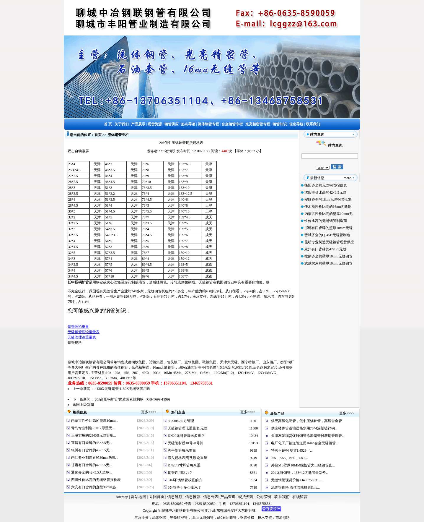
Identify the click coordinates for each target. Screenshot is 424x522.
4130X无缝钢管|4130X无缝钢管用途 (122, 389)
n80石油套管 (188, 367)
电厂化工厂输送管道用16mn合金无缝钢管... (304, 443)
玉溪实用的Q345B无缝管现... (93, 435)
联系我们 (282, 497)
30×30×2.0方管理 (180, 421)
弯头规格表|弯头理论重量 (187, 458)
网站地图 (138, 497)
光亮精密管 (140, 367)
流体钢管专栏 (118, 135)
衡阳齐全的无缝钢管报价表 (325, 185)
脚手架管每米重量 (181, 450)
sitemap (122, 497)
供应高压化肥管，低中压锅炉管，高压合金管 (306, 421)
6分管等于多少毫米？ (184, 487)
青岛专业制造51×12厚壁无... (93, 428)
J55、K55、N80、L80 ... (289, 458)
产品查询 (228, 497)
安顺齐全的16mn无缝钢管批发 (327, 199)
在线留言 (300, 497)
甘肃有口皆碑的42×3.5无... (91, 465)
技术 (261, 517)
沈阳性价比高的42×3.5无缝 (325, 192)
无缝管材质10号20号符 (185, 443)
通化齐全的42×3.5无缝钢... (91, 472)
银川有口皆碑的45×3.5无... (91, 450)
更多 (144, 412)
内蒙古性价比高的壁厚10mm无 (328, 214)
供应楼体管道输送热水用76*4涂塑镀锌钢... (304, 428)
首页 (98, 135)
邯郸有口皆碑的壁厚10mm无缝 (328, 228)
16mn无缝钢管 (164, 367)
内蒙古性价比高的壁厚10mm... (94, 421)
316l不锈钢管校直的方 (184, 480)
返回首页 (156, 497)
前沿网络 (282, 517)
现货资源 (246, 497)
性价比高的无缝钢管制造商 (325, 221)
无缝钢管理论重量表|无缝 (187, 428)
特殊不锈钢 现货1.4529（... (292, 450)
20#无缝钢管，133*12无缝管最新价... (300, 473)
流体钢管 (121, 367)
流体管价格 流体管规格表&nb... (295, 487)
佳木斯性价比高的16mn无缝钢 (327, 207)
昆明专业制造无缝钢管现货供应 (329, 242)
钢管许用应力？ (180, 473)
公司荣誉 (264, 497)
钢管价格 (247, 517)
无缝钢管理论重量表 (84, 332)
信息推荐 (192, 497)
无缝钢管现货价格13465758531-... (297, 480)
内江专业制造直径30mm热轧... (94, 457)
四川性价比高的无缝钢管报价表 (96, 480)
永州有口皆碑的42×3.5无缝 (325, 249)
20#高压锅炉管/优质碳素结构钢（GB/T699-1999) (132, 399)
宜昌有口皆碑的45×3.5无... (91, 443)
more (347, 178)
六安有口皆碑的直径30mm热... (94, 487)
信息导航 (174, 497)
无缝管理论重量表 (82, 337)
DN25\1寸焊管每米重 (183, 465)
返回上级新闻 (83, 405)
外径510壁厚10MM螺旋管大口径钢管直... (303, 465)
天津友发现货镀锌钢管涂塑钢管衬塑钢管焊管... (308, 436)
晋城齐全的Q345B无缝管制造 (327, 235)
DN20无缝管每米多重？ (186, 436)
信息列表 (210, 497)
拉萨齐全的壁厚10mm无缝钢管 (328, 256)
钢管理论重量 (78, 327)
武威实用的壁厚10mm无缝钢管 (328, 263)
